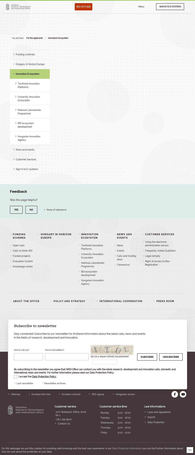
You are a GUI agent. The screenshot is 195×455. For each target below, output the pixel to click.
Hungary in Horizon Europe (30, 64)
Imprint (151, 417)
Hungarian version (125, 394)
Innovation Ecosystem (58, 38)
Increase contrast (71, 394)
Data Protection (156, 422)
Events (120, 250)
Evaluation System (23, 261)
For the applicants (34, 38)
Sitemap (15, 394)
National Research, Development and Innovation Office (26, 420)
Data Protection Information (127, 448)
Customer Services (26, 159)
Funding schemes (25, 54)
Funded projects (21, 256)
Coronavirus (123, 264)
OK (190, 450)
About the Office (26, 301)
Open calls (19, 245)
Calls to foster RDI (22, 250)
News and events (25, 149)
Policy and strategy (69, 301)
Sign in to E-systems (27, 169)
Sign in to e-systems (170, 6)
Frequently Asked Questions (160, 250)
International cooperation (121, 301)
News (120, 245)
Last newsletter (25, 383)
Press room (165, 301)
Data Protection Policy (102, 372)
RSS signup (98, 394)
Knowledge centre (23, 266)
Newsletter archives (55, 383)
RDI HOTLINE (83, 6)
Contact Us (64, 423)
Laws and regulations (159, 412)
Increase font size (41, 394)
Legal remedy (152, 256)
